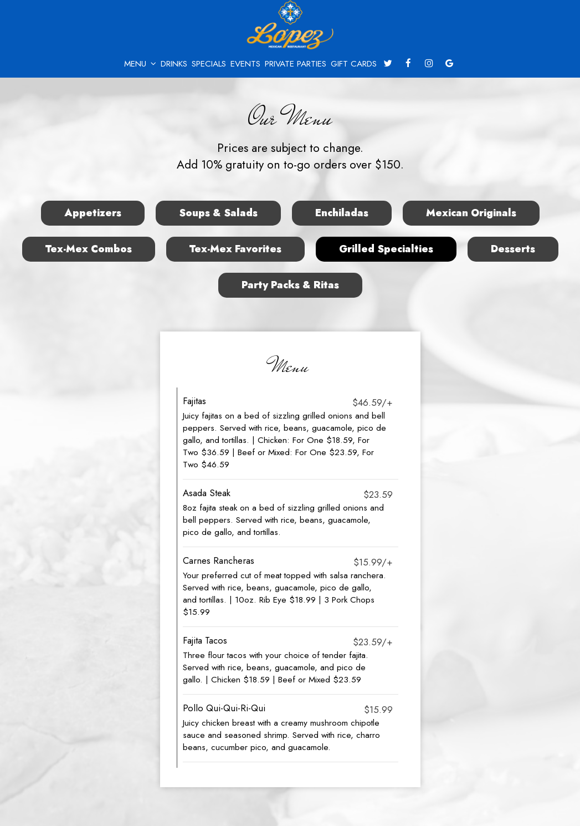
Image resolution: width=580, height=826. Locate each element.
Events (245, 63)
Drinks (174, 63)
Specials (209, 63)
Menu (140, 63)
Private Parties (295, 63)
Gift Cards (354, 63)
